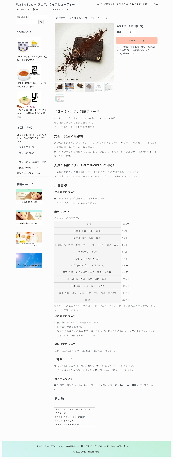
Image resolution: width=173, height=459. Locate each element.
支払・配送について (54, 446)
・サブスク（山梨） (27, 147)
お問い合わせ (60, 9)
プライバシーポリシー (104, 446)
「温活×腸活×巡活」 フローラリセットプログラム (31, 76)
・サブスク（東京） (27, 153)
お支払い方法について (28, 167)
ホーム (39, 446)
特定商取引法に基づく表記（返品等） (138, 47)
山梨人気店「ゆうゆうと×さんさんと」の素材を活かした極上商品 (32, 104)
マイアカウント (106, 4)
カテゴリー (23, 9)
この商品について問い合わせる (135, 50)
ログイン (135, 4)
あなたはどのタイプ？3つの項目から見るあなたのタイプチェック (32, 138)
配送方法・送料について (29, 173)
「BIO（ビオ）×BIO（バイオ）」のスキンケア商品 (32, 49)
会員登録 (122, 4)
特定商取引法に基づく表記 (79, 446)
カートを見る (150, 4)
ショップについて (41, 9)
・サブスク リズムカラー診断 (31, 162)
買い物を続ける (127, 53)
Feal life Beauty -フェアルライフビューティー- (46, 4)
